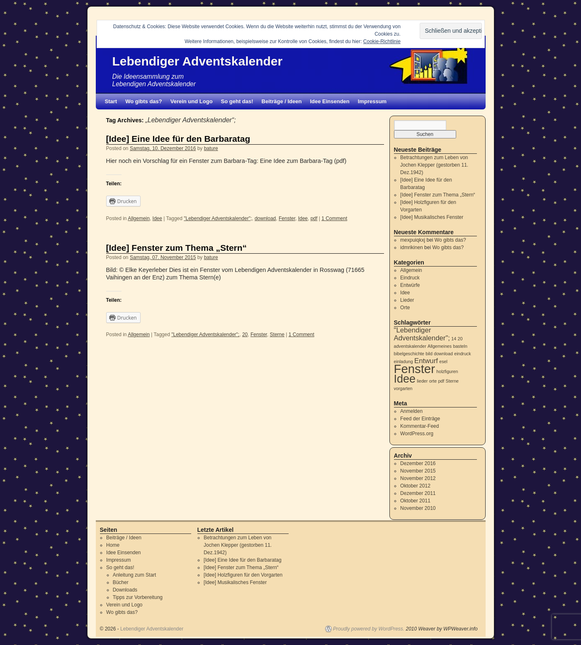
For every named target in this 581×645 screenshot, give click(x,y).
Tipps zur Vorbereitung (138, 597)
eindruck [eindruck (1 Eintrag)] (462, 353)
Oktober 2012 (415, 486)
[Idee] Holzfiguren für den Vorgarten (243, 575)
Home (112, 545)
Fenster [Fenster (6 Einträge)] (414, 369)
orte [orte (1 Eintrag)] (433, 380)
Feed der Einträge (420, 419)
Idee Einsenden (329, 101)
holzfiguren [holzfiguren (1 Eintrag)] (447, 371)
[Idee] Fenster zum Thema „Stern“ (176, 247)
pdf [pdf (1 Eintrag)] (441, 380)
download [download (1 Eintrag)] (443, 353)
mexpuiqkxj (412, 240)
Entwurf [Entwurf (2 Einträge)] (426, 361)
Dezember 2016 (417, 463)
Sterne (277, 334)
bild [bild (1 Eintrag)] (429, 353)
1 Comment (334, 218)
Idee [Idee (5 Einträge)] (405, 379)
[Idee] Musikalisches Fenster (431, 217)
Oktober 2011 (415, 501)
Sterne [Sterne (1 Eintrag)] (452, 380)
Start (111, 101)
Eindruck (410, 278)
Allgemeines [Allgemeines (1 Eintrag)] (440, 346)
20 (245, 334)
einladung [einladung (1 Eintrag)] (403, 361)
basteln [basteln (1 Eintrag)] (460, 346)
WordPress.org (416, 433)
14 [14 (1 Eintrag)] (453, 338)
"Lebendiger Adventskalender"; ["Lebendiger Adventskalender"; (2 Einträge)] (422, 334)
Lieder (407, 300)
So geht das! (237, 101)
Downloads (125, 590)
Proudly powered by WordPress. (368, 629)
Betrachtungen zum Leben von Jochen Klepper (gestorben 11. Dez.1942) (434, 165)
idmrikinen (411, 247)
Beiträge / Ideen (282, 101)
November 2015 (417, 471)
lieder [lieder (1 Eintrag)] (422, 380)
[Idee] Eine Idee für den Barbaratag (178, 138)
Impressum (372, 101)
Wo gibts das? (143, 101)
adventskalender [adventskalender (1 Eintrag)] (410, 346)
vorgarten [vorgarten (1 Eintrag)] (403, 388)
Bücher (121, 582)
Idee (157, 218)
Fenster (287, 218)
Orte (405, 307)
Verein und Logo (191, 101)
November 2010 (417, 508)
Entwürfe (410, 285)
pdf (314, 218)
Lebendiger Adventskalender (197, 61)
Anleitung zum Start (134, 575)
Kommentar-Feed (419, 426)
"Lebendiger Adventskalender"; (218, 218)
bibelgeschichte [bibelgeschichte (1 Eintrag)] (409, 353)
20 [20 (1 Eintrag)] (460, 338)
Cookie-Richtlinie (382, 41)
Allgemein (139, 218)
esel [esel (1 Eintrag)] (443, 361)
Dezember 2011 (417, 493)
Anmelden (411, 411)
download (265, 218)
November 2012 (417, 478)
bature (211, 148)
